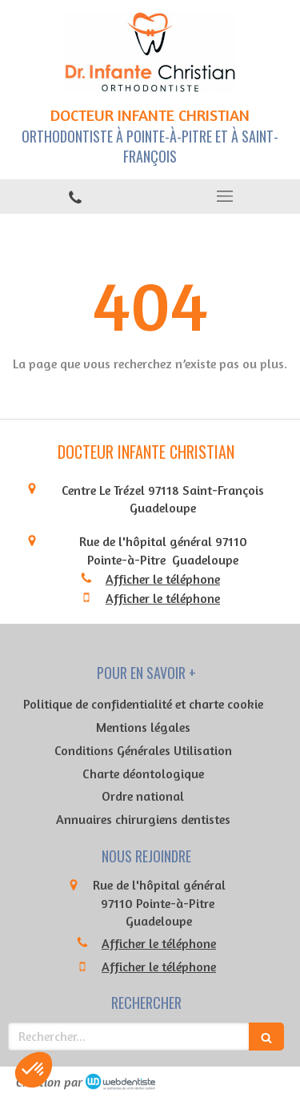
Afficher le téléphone (163, 579)
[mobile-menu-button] (225, 196)
